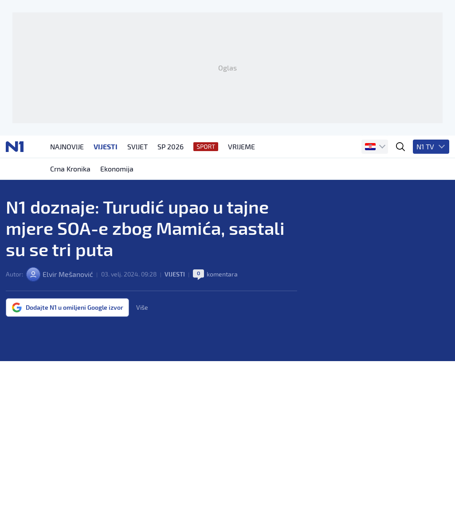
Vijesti (175, 274)
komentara (222, 274)
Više (142, 307)
